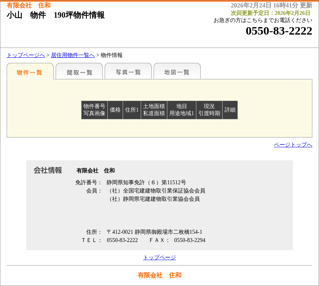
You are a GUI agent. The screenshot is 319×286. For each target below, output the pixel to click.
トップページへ (26, 55)
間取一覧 (79, 71)
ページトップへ (293, 145)
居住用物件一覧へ (73, 55)
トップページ (159, 257)
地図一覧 (177, 71)
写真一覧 (128, 71)
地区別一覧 (30, 71)
